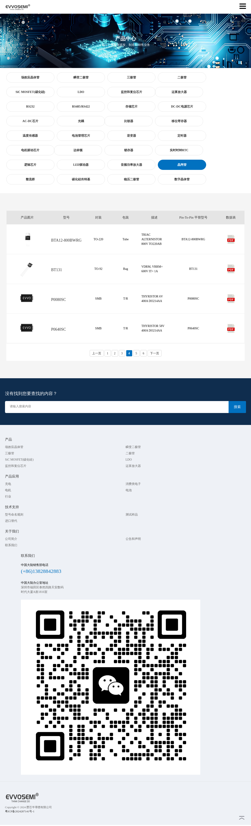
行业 (8, 496)
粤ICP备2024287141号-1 (19, 811)
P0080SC (58, 299)
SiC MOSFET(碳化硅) (19, 459)
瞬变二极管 (133, 447)
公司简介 (11, 539)
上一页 (96, 353)
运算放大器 (133, 466)
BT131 (56, 270)
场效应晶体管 (14, 447)
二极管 (130, 453)
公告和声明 (133, 539)
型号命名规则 (14, 514)
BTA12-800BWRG (66, 240)
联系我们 (11, 545)
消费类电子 (133, 484)
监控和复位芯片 (15, 466)
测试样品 (132, 514)
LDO (129, 459)
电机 (8, 490)
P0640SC (58, 329)
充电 (8, 484)
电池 (129, 490)
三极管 (9, 453)
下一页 (154, 353)
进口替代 (11, 520)
